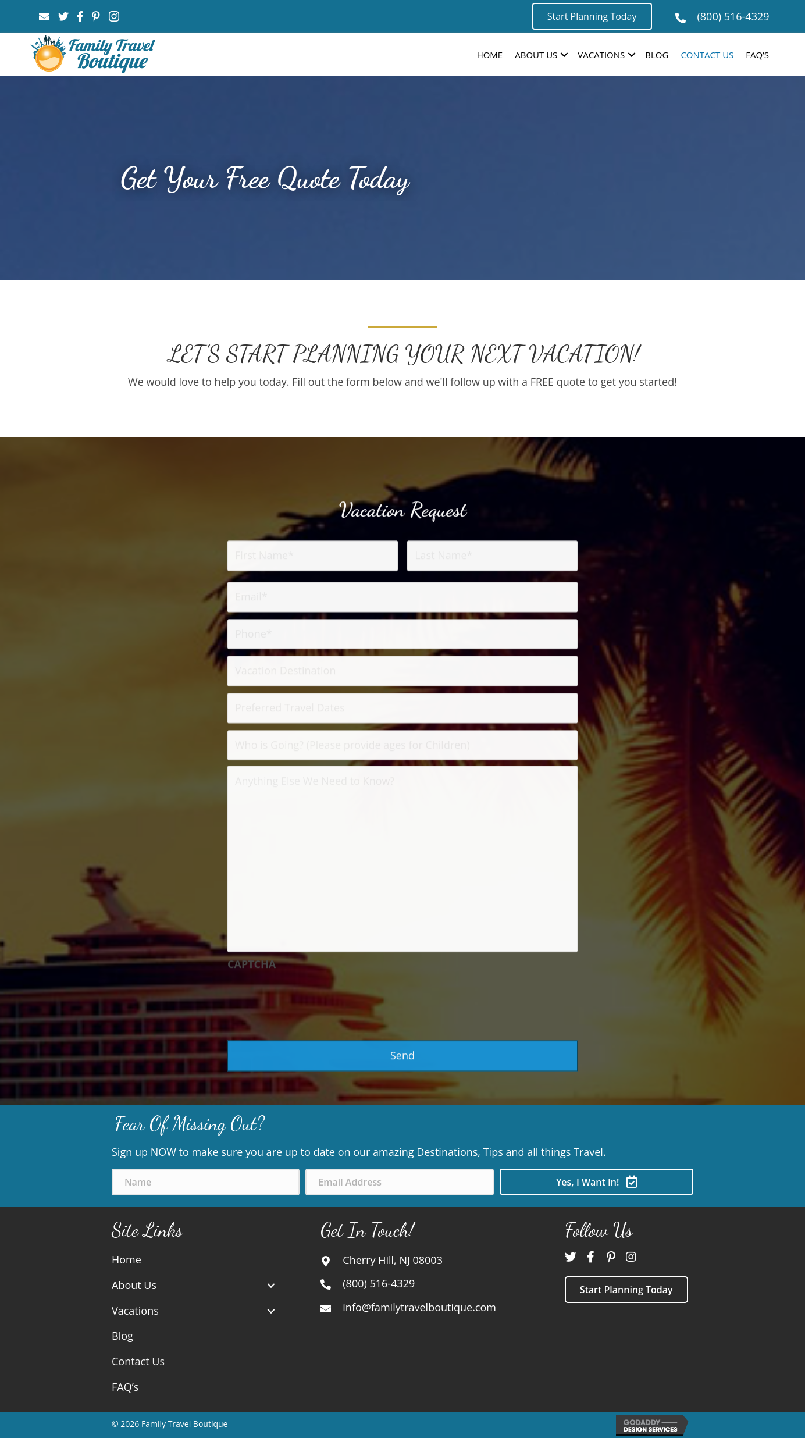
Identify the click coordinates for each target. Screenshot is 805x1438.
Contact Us (707, 54)
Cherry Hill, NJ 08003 (393, 1260)
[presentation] (315, 1211)
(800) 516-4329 (733, 16)
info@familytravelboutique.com (419, 1307)
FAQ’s (757, 54)
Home (490, 54)
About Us (536, 54)
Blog (656, 54)
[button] (592, 16)
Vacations (601, 54)
